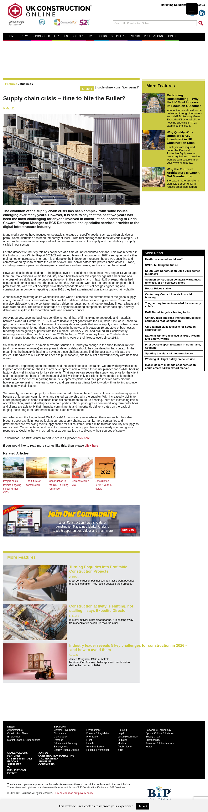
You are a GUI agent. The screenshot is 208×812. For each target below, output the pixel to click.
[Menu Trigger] (192, 9)
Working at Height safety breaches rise (170, 359)
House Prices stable (158, 288)
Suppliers (118, 36)
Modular (122, 743)
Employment (14, 736)
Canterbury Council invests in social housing (168, 296)
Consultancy (61, 736)
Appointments (14, 729)
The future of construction (33, 483)
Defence (58, 739)
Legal (121, 733)
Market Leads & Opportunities (23, 739)
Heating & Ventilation (97, 749)
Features (61, 36)
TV (90, 36)
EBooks (12, 761)
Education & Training (65, 743)
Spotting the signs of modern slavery (169, 353)
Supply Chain (153, 736)
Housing (122, 729)
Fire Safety (92, 736)
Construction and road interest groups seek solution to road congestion (173, 319)
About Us (45, 761)
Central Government (65, 729)
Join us (172, 36)
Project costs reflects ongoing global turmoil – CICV (12, 487)
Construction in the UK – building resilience (58, 485)
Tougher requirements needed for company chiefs (173, 305)
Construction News (17, 733)
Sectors (78, 36)
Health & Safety (95, 746)
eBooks (101, 36)
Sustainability (153, 739)
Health (90, 743)
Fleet (89, 739)
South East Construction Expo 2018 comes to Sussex (172, 272)
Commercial (60, 733)
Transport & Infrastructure (160, 743)
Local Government (128, 736)
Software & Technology (158, 729)
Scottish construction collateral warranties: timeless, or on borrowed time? (173, 281)
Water (149, 746)
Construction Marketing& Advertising (56, 757)
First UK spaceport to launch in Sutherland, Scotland (173, 346)
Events (135, 36)
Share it (87, 88)
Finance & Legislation (98, 733)
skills (120, 749)
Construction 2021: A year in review (103, 485)
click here (84, 438)
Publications (153, 36)
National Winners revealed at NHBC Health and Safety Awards (172, 337)
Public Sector (125, 746)
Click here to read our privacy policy (73, 792)
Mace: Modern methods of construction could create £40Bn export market (170, 366)
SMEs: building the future (161, 265)
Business (26, 84)
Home (11, 36)
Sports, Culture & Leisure (159, 733)
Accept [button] (143, 806)
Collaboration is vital (80, 483)
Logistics (123, 739)
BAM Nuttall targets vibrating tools (167, 312)
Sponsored (41, 36)
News (26, 36)
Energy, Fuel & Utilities (66, 749)
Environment (93, 729)
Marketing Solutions (173, 4)
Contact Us (198, 4)
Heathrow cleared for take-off (164, 259)
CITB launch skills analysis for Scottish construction (170, 328)
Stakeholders (17, 752)
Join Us (43, 752)
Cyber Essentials (19, 758)
